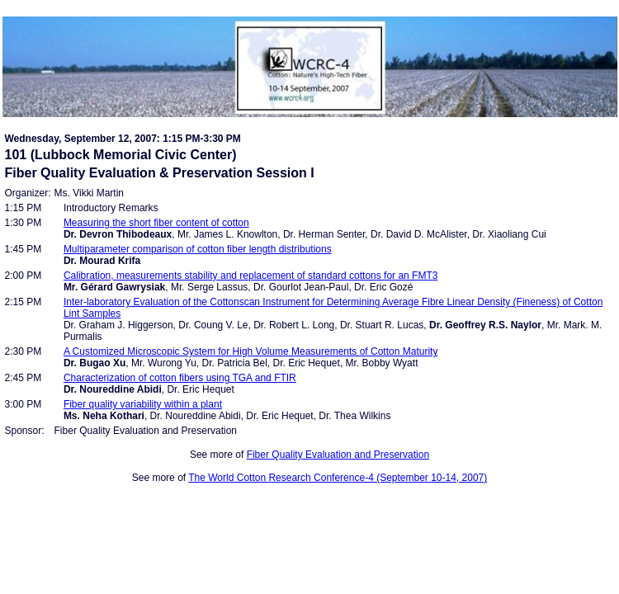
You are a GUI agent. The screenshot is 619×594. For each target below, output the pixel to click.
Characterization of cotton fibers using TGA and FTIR (180, 378)
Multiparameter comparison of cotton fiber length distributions (198, 249)
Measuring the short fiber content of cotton (156, 223)
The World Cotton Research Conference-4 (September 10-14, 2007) (337, 477)
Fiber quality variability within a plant (143, 404)
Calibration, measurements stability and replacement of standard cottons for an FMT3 (251, 275)
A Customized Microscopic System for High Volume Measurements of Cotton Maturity (251, 351)
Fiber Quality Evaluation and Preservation (338, 454)
